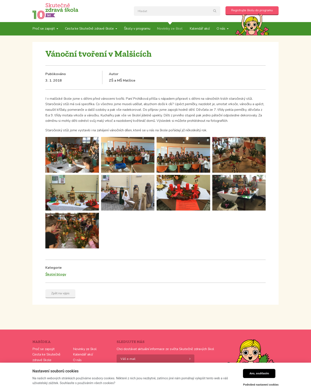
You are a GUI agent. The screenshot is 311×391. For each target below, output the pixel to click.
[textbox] (177, 11)
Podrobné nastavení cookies (261, 384)
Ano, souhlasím (259, 373)
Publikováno (55, 74)
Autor (113, 74)
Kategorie (53, 267)
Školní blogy (55, 274)
